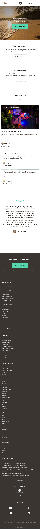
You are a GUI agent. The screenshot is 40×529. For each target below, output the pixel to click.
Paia (3, 415)
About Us (4, 436)
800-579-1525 (19, 492)
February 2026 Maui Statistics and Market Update (19, 172)
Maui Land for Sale (6, 328)
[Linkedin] (28, 513)
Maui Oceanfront (6, 324)
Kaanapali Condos (6, 389)
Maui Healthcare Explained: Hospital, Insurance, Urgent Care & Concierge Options (19, 470)
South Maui (5, 321)
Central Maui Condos (7, 370)
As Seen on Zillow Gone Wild (11, 131)
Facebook (10, 515)
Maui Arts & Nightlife (7, 296)
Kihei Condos (5, 402)
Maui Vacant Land (6, 354)
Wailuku (4, 423)
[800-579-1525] (19, 490)
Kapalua (4, 395)
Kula (3, 404)
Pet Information (5, 294)
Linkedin (29, 515)
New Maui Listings (6, 340)
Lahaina (4, 315)
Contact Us (4, 434)
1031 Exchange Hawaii (7, 449)
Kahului (4, 393)
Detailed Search (6, 344)
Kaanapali (4, 387)
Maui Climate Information (8, 288)
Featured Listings (6, 342)
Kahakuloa (4, 391)
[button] (19, 3)
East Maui (4, 381)
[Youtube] (11, 508)
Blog (3, 447)
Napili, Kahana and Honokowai (9, 412)
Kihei (3, 400)
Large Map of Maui (6, 300)
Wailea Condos (5, 421)
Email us (20, 496)
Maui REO (4, 356)
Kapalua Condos (6, 397)
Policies (4, 450)
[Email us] (20, 495)
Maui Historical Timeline (8, 298)
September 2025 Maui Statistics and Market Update (14, 467)
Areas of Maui (5, 309)
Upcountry (4, 319)
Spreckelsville (5, 414)
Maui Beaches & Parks (7, 290)
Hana (3, 313)
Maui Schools (5, 292)
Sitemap (27, 522)
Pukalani (4, 417)
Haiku (3, 385)
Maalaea (4, 406)
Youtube (11, 510)
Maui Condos (5, 326)
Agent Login (5, 452)
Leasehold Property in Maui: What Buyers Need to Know (15, 475)
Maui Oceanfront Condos (8, 348)
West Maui (4, 323)
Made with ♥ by (20, 526)
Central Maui (5, 311)
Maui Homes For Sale (7, 287)
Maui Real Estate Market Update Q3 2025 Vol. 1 (13, 473)
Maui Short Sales (6, 358)
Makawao (4, 408)
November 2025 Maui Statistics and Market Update (14, 463)
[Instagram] (28, 508)
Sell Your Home (5, 438)
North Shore (5, 317)
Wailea (3, 419)
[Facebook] (11, 513)
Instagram (28, 510)
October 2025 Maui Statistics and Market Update (13, 465)
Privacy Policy (33, 522)
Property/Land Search (7, 346)
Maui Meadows (5, 410)
